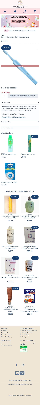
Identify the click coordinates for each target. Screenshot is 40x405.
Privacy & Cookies (6, 345)
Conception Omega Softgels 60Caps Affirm (30, 247)
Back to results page (8, 128)
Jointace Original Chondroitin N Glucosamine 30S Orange (29, 309)
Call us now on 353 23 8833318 (20, 380)
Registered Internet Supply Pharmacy (27, 343)
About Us (4, 330)
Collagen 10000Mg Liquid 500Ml (30, 278)
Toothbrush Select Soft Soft (28, 154)
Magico (14, 395)
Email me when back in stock (22, 96)
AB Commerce (28, 395)
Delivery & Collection (26, 332)
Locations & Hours (6, 334)
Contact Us (4, 332)
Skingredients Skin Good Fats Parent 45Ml (10, 217)
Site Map (23, 337)
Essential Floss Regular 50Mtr (9, 182)
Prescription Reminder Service (28, 330)
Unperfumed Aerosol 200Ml (8, 154)
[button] (37, 49)
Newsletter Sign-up (6, 337)
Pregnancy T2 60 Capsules (10, 277)
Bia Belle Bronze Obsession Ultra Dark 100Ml (10, 309)
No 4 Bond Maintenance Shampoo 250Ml (10, 247)
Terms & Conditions (7, 343)
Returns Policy (24, 334)
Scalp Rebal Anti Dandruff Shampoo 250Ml (30, 217)
